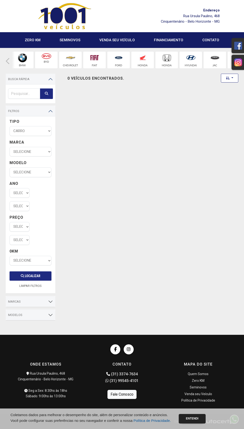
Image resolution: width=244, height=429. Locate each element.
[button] (7, 61)
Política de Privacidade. (152, 421)
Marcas (14, 301)
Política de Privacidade (198, 400)
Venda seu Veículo (117, 40)
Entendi (192, 418)
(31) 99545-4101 (121, 380)
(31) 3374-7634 (122, 374)
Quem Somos (198, 374)
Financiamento (168, 40)
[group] (22, 60)
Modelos (15, 315)
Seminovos (70, 40)
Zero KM (33, 40)
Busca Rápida (19, 79)
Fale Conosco (122, 394)
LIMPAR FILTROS (30, 286)
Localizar (30, 276)
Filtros (13, 111)
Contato (210, 40)
